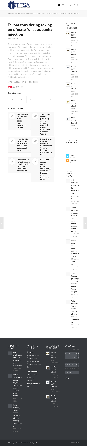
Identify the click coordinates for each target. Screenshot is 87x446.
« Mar (67, 378)
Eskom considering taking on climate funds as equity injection (30, 29)
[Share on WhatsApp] (31, 99)
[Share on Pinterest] (40, 99)
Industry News (13, 38)
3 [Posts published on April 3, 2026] (74, 357)
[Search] (58, 5)
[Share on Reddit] (49, 99)
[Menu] (63, 5)
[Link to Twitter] (70, 5)
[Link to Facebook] (74, 5)
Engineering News (32, 82)
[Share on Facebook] (12, 99)
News (10, 13)
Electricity (18, 87)
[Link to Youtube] (77, 5)
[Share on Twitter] (22, 99)
